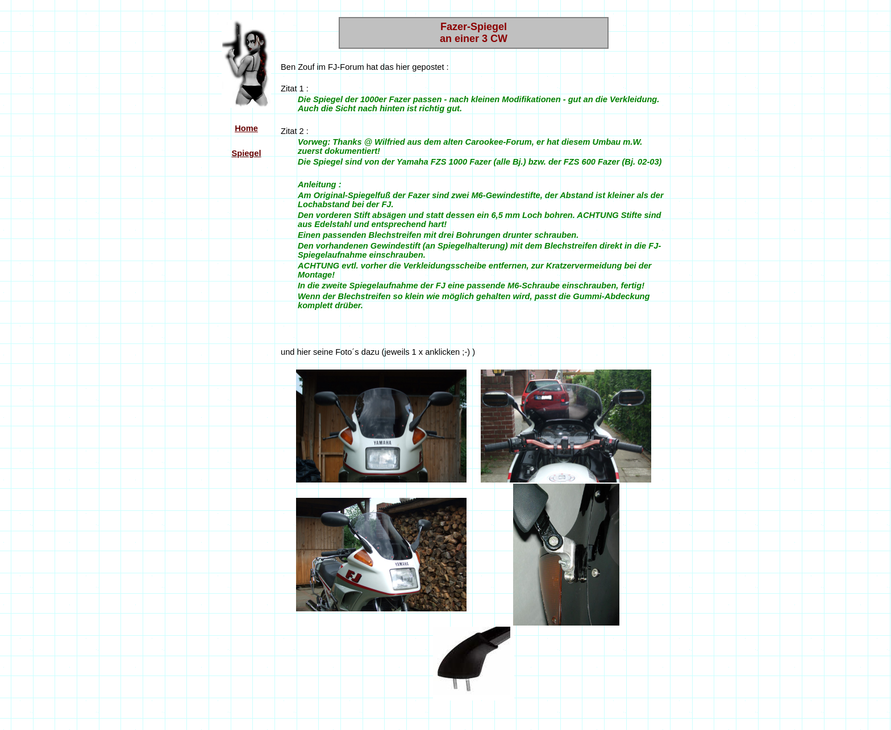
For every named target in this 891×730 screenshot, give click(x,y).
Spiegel (246, 153)
